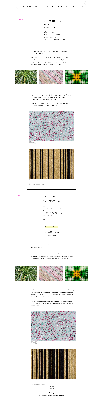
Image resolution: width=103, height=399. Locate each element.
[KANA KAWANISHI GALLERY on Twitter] (54, 393)
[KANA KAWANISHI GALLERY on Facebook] (49, 393)
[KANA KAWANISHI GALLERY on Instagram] (51, 393)
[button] (26, 77)
